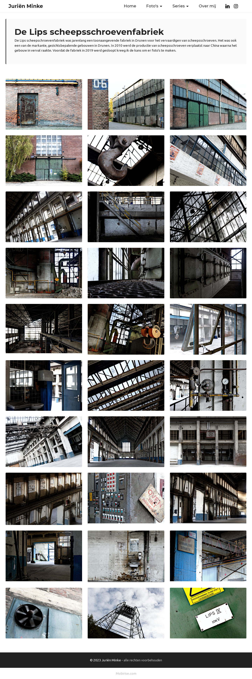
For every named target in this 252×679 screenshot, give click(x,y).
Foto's (152, 5)
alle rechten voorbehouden (142, 660)
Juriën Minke (25, 6)
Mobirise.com (126, 673)
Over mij (207, 5)
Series (179, 5)
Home (130, 5)
